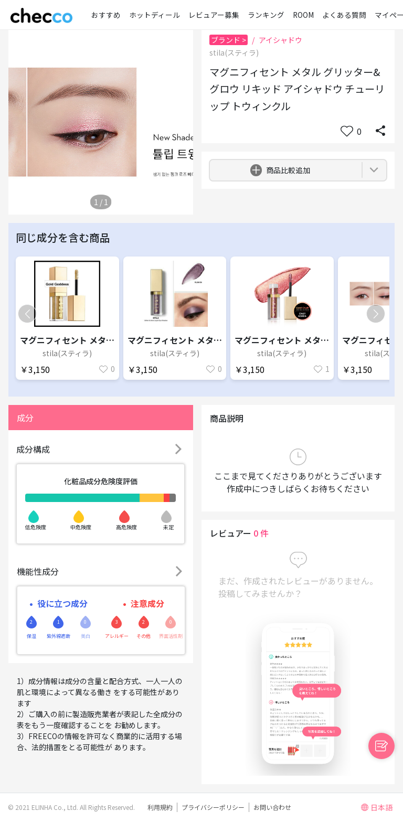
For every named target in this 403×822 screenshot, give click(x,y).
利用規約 (160, 807)
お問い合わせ (272, 807)
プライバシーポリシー (213, 807)
